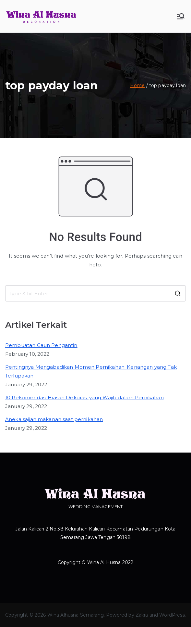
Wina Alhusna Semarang (75, 615)
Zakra (142, 615)
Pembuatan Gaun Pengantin (41, 345)
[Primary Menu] (180, 16)
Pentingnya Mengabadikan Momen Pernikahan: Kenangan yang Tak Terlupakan (91, 371)
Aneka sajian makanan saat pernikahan (54, 419)
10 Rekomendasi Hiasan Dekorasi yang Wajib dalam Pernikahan (84, 397)
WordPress (172, 615)
